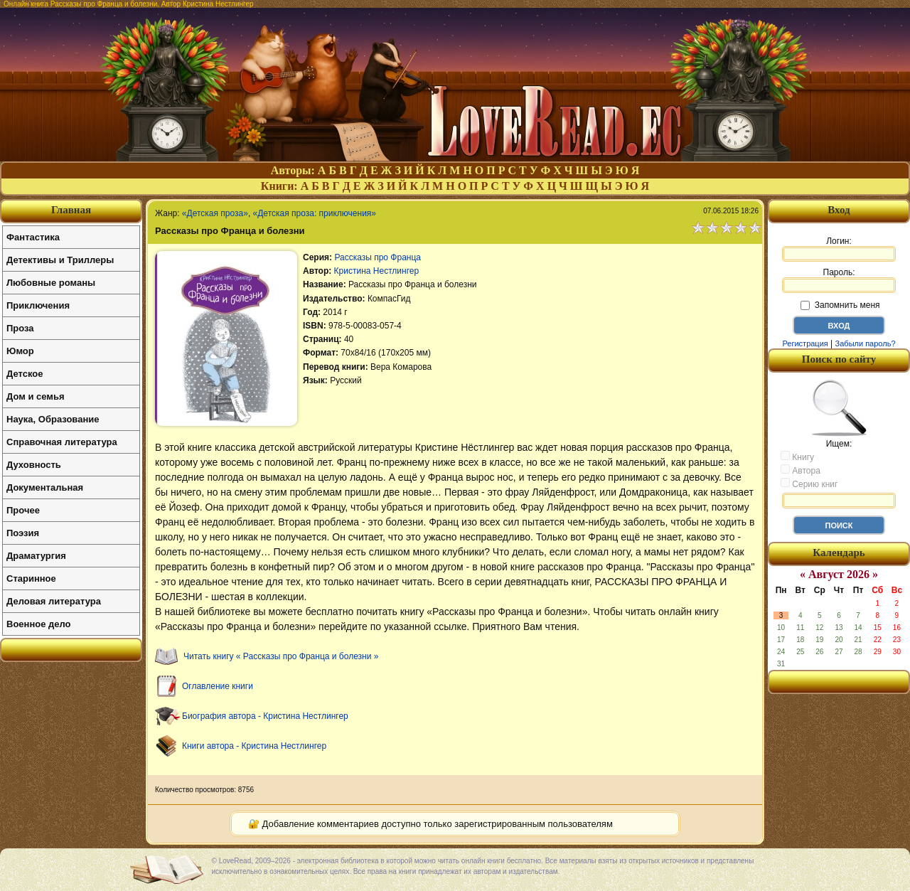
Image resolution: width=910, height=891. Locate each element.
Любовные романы (50, 282)
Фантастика (33, 237)
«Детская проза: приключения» (314, 213)
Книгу (797, 456)
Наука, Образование (52, 419)
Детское (24, 373)
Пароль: (839, 280)
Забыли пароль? (865, 343)
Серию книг (809, 483)
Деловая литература (53, 601)
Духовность (33, 464)
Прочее (23, 510)
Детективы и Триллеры (60, 260)
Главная (71, 209)
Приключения (38, 305)
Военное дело (38, 624)
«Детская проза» (215, 213)
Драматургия (36, 555)
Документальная (44, 487)
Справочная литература (61, 442)
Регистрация (805, 343)
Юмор (20, 351)
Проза (20, 328)
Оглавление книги (217, 686)
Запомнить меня (840, 305)
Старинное (31, 578)
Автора (800, 470)
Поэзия (22, 533)
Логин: (839, 249)
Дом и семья (35, 396)
